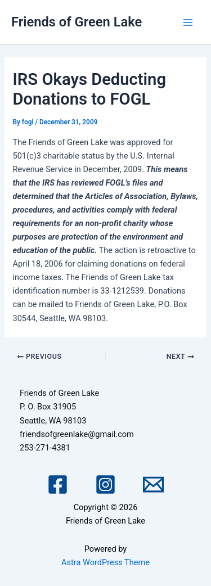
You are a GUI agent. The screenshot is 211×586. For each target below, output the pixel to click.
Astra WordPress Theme (105, 562)
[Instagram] (105, 484)
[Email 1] (153, 484)
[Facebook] (57, 484)
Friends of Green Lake (76, 22)
